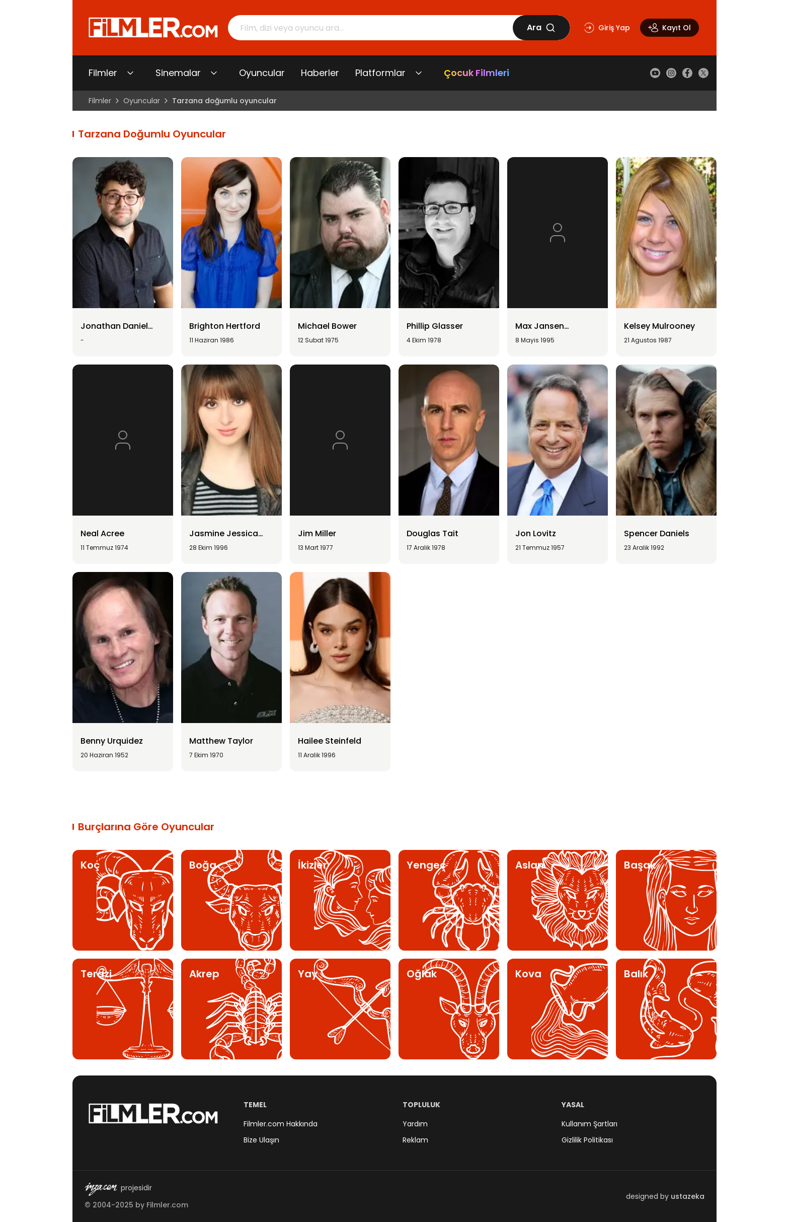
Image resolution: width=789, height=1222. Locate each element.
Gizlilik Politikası (587, 1140)
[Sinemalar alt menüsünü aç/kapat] (214, 73)
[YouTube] (655, 73)
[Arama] (370, 27)
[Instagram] (671, 73)
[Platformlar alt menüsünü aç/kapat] (419, 73)
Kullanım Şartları (589, 1124)
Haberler (320, 72)
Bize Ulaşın (261, 1140)
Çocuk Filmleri (476, 72)
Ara (541, 27)
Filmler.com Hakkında (281, 1124)
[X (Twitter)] (703, 73)
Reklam (415, 1140)
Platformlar (380, 72)
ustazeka (687, 1196)
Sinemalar (178, 72)
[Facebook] (687, 73)
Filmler (103, 72)
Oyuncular (262, 72)
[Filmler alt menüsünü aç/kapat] (130, 73)
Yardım (415, 1124)
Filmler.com (167, 1205)
